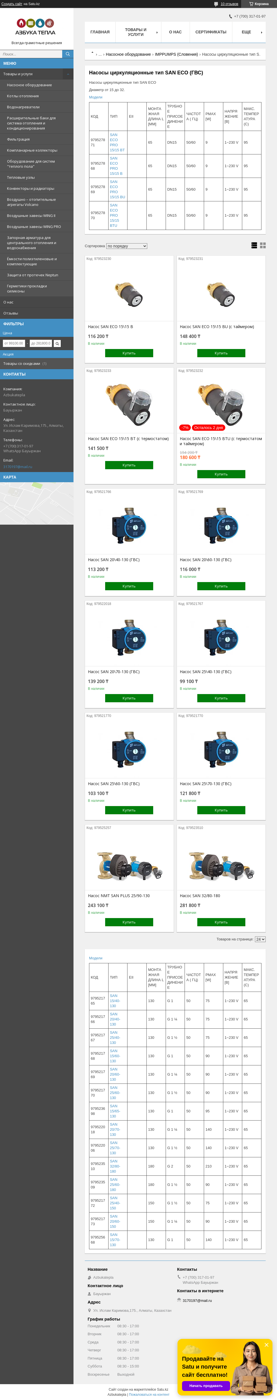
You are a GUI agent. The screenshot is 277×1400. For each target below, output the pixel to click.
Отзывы (10, 313)
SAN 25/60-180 (115, 1184)
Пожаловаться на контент (149, 1395)
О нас (8, 302)
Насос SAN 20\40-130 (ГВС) (114, 559)
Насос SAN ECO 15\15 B (110, 326)
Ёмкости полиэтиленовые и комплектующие (32, 261)
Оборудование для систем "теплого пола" (31, 164)
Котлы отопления (23, 95)
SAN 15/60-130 (115, 1056)
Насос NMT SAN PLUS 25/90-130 (119, 895)
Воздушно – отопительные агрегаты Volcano (31, 202)
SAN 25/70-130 (115, 1148)
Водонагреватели (23, 106)
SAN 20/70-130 (115, 1129)
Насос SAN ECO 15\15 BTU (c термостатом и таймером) (221, 441)
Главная (100, 32)
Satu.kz (162, 1390)
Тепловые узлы (21, 177)
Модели (95, 97)
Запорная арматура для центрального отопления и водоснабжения (31, 242)
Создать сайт (11, 4)
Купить (129, 353)
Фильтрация (18, 139)
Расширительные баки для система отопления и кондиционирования (31, 123)
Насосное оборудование (29, 84)
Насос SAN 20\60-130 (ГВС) (205, 559)
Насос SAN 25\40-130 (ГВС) (205, 671)
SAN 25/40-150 (115, 1203)
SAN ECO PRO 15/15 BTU (114, 215)
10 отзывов (229, 4)
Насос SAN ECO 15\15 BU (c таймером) (217, 326)
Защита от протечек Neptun (32, 274)
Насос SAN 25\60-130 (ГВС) (114, 783)
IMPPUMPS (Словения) (176, 54)
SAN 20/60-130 (115, 1074)
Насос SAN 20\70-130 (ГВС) (114, 671)
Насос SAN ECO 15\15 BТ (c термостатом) (128, 438)
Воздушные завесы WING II (31, 215)
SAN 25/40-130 (115, 1037)
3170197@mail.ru (17, 466)
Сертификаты (211, 32)
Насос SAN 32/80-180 (200, 895)
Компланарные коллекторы (32, 150)
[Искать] (67, 54)
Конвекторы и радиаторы (30, 188)
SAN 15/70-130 (115, 1240)
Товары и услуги (18, 73)
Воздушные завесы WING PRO (34, 226)
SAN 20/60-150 (115, 1221)
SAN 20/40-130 (115, 1019)
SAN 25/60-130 (115, 1092)
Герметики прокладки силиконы (27, 288)
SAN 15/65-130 (115, 1111)
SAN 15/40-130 (115, 1001)
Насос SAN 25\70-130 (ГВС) (205, 783)
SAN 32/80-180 (115, 1166)
